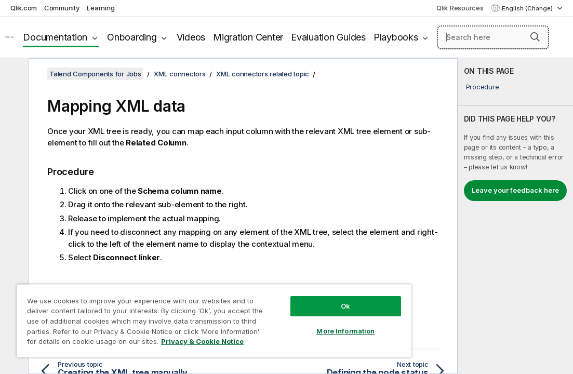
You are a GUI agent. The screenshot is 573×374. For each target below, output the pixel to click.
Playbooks (396, 37)
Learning (100, 8)
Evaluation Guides (328, 37)
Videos (191, 37)
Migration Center (248, 37)
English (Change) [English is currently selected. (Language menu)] (528, 8)
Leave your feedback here (515, 190)
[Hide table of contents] (13, 74)
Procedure (482, 87)
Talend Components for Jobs (95, 74)
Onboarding (132, 37)
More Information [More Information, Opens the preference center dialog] (293, 313)
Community (62, 8)
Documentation (55, 37)
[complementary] (515, 216)
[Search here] (493, 37)
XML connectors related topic (262, 74)
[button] (535, 37)
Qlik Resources (460, 8)
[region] (183, 311)
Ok (292, 288)
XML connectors (180, 74)
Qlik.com (23, 8)
